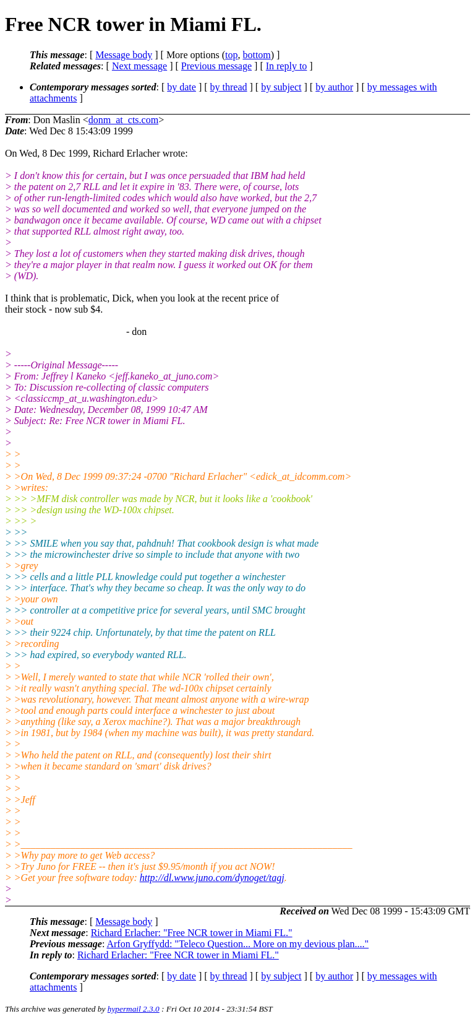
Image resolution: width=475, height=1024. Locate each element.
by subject (281, 87)
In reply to (286, 66)
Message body (123, 55)
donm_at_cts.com (123, 120)
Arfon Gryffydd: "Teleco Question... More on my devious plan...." (237, 944)
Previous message (216, 66)
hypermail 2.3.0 (134, 1008)
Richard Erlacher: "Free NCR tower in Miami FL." (192, 932)
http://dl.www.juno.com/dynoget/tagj (212, 877)
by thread (228, 87)
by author (334, 87)
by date (181, 87)
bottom (256, 55)
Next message (139, 66)
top (231, 55)
